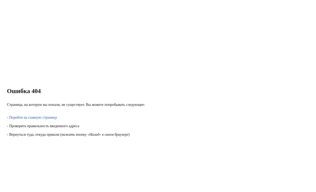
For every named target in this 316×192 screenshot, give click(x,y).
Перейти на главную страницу (33, 117)
